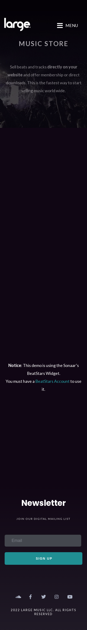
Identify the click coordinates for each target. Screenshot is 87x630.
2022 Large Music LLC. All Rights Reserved (43, 612)
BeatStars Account (52, 381)
